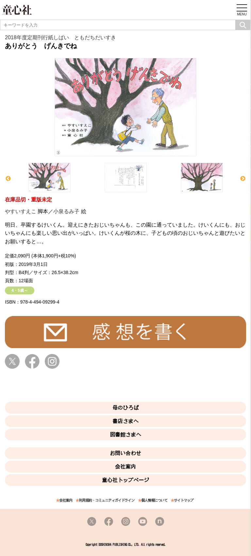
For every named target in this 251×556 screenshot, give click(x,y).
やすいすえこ (20, 211)
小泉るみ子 (66, 211)
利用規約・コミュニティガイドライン (106, 500)
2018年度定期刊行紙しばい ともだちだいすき (60, 37)
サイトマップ (183, 500)
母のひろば (125, 407)
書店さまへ (125, 421)
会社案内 (125, 466)
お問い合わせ (125, 453)
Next (243, 179)
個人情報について (154, 500)
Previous (8, 179)
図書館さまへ (125, 434)
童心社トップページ (125, 480)
